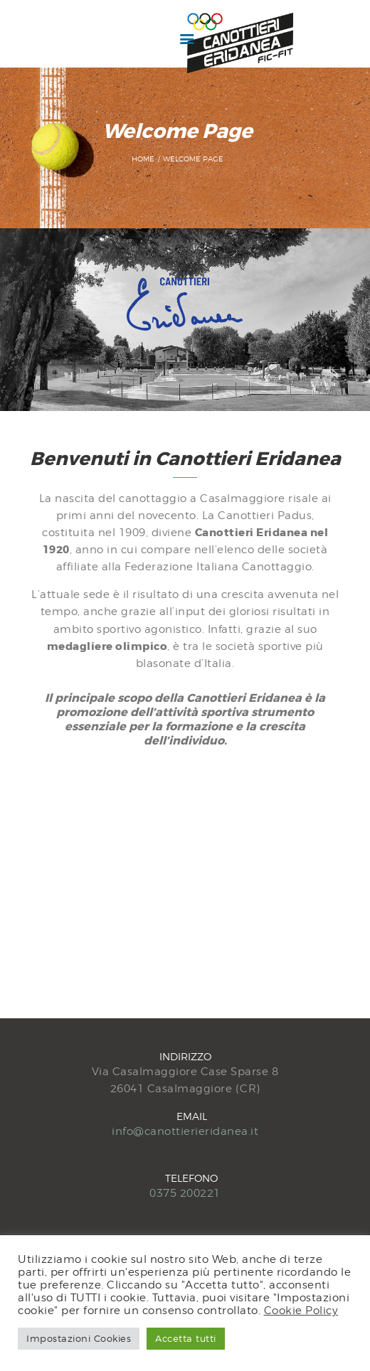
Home (143, 159)
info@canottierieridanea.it (185, 1131)
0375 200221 (185, 1193)
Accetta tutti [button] (185, 1338)
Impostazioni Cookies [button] (78, 1338)
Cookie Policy (301, 1310)
